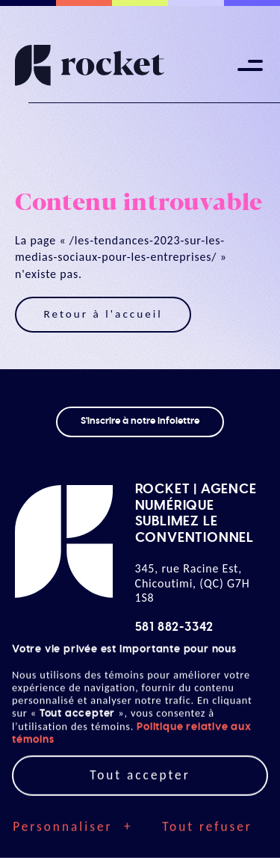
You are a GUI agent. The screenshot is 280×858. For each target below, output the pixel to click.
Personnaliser (73, 797)
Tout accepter (140, 745)
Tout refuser (207, 797)
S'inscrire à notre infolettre (140, 421)
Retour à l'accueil (102, 314)
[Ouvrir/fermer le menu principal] (250, 66)
